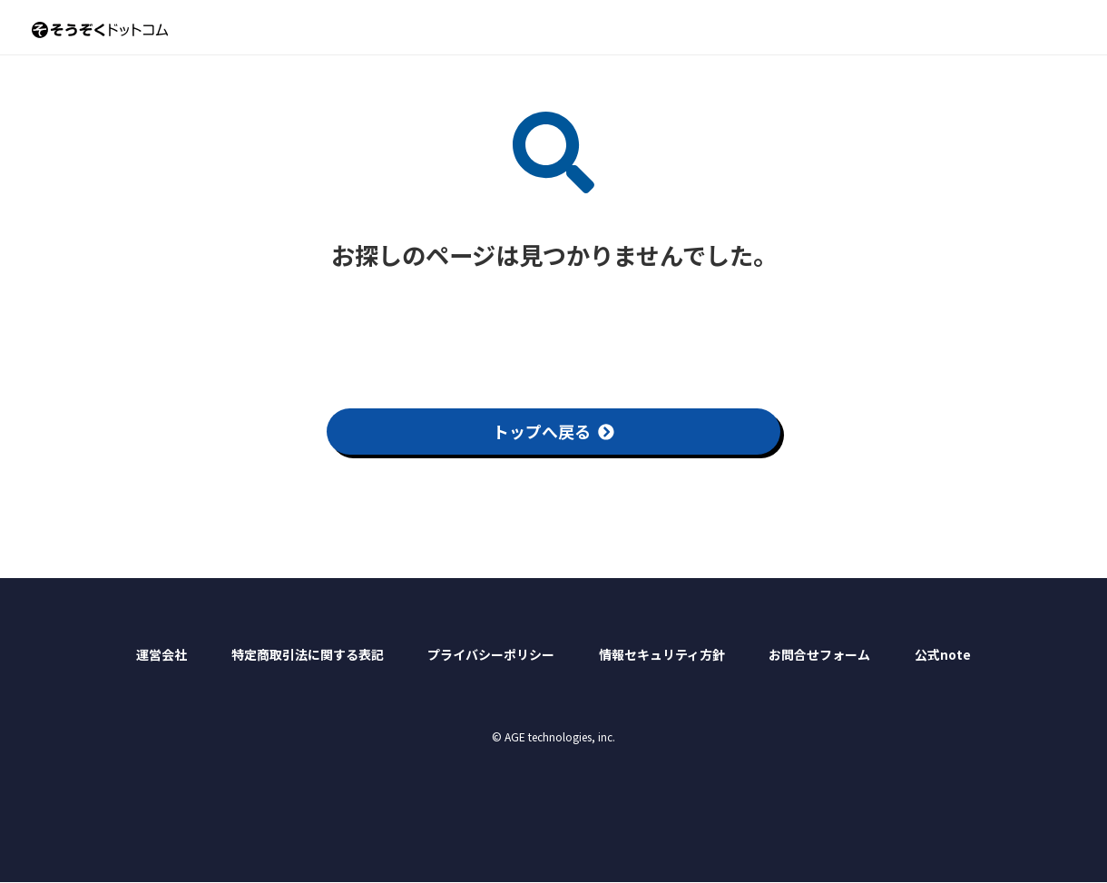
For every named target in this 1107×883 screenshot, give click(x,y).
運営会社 (161, 654)
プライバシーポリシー (490, 654)
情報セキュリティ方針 (662, 654)
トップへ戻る (553, 431)
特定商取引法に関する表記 (307, 654)
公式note (943, 654)
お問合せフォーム (819, 654)
